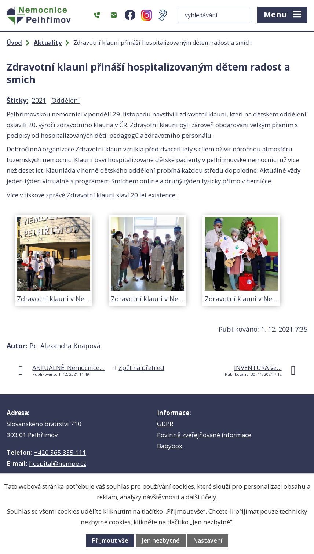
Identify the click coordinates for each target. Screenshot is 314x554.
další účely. (202, 497)
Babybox (169, 446)
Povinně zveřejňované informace (204, 435)
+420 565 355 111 (60, 452)
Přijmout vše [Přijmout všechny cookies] (110, 540)
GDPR (165, 424)
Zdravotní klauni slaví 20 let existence (121, 195)
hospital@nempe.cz (57, 463)
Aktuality (48, 43)
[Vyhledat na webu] (214, 15)
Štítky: (17, 100)
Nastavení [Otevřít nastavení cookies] (207, 540)
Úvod (14, 43)
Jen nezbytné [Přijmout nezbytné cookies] (161, 540)
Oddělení (65, 100)
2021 (39, 100)
